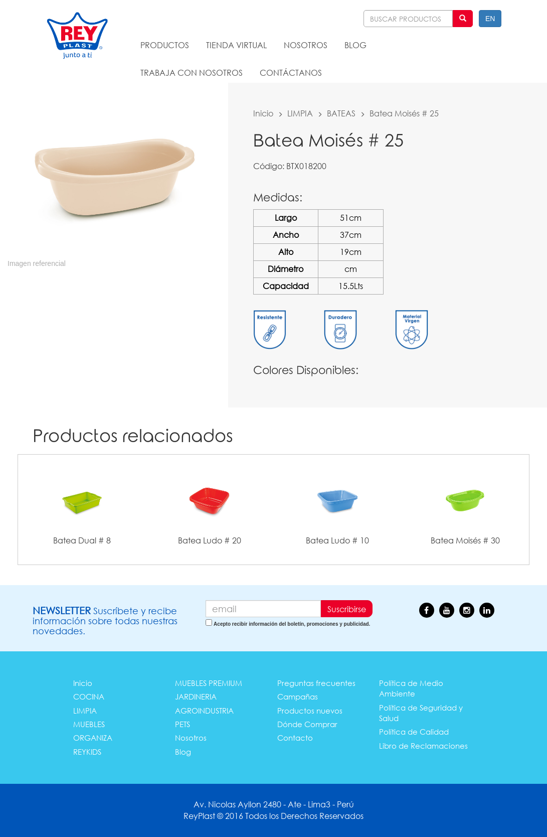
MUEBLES (89, 724)
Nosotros (191, 738)
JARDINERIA (196, 696)
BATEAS (341, 113)
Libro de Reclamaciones (423, 746)
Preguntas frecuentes (316, 683)
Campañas (297, 696)
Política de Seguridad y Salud (421, 713)
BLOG (355, 45)
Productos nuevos (309, 711)
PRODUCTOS (164, 45)
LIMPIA (300, 113)
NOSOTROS (305, 45)
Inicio (263, 113)
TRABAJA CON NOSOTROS (191, 72)
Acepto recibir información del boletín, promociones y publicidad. (292, 624)
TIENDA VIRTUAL (236, 45)
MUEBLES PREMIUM (208, 683)
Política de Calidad (414, 732)
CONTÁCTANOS (291, 72)
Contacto (295, 738)
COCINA (88, 696)
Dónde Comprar (307, 724)
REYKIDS (87, 752)
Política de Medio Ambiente (411, 688)
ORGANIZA (92, 738)
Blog (183, 752)
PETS (182, 724)
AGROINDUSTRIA (204, 711)
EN (490, 19)
